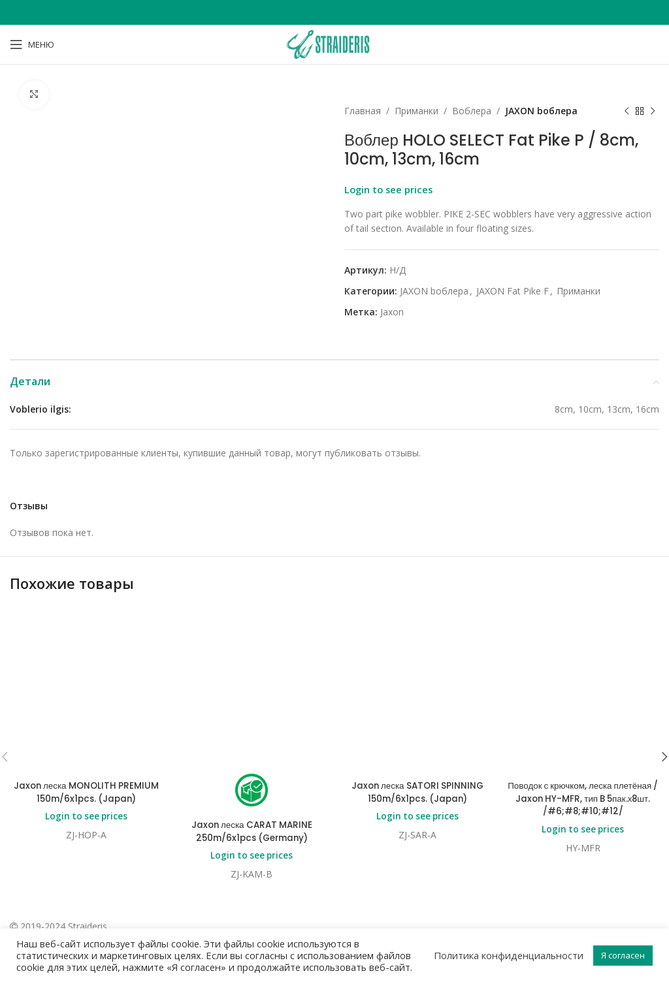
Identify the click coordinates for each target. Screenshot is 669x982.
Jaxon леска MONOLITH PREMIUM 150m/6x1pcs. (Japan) (86, 653)
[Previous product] (626, 111)
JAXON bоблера (541, 110)
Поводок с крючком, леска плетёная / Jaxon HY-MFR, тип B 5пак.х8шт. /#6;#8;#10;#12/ (583, 659)
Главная (362, 110)
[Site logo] (334, 43)
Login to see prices (388, 189)
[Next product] (652, 111)
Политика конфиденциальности (508, 955)
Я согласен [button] (623, 955)
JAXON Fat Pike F (512, 291)
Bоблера (471, 110)
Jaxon (392, 312)
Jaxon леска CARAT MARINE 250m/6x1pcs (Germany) (251, 692)
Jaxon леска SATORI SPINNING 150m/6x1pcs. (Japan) (417, 653)
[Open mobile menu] (32, 44)
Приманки (416, 110)
